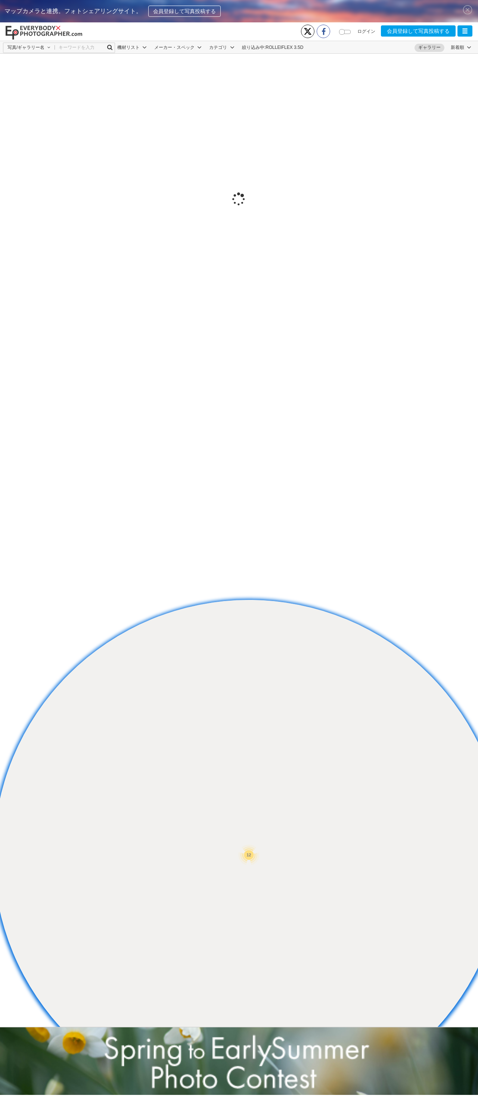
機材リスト (132, 47)
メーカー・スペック (178, 47)
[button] (464, 31)
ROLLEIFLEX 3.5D (284, 47)
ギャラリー (429, 47)
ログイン (366, 31)
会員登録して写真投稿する (184, 11)
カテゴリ (221, 47)
